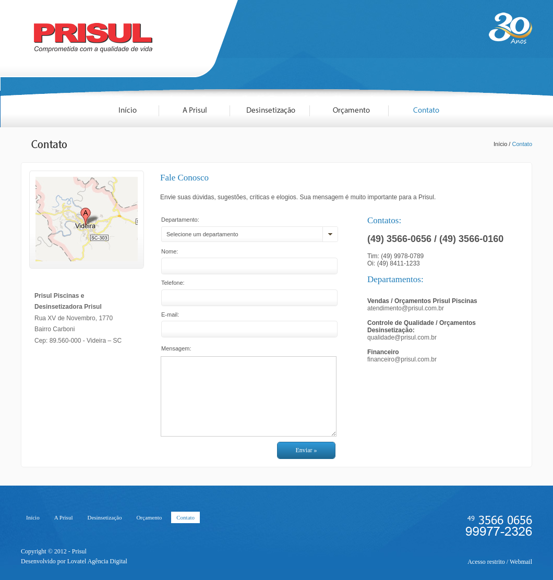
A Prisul (63, 517)
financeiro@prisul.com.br (402, 359)
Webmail (521, 561)
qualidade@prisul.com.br (402, 337)
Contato (522, 144)
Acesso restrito (486, 561)
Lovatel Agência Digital (97, 561)
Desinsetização (104, 517)
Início (500, 144)
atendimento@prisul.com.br (405, 308)
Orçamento (149, 517)
